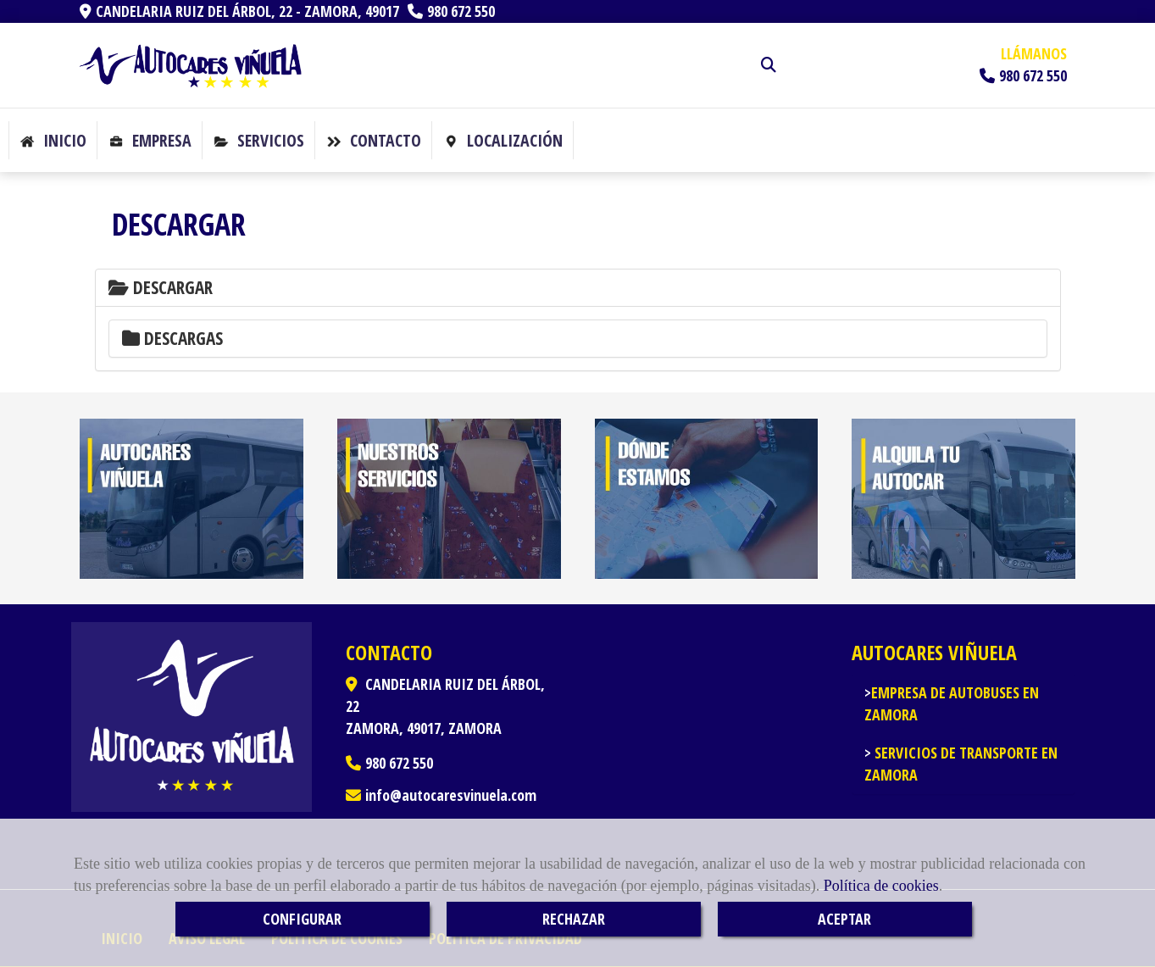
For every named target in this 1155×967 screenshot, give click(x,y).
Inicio (52, 140)
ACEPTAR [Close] (844, 919)
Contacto (373, 140)
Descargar (160, 287)
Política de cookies (881, 885)
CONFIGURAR (302, 919)
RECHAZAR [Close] (573, 919)
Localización (503, 140)
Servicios (259, 140)
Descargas (172, 338)
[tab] (578, 288)
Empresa (150, 140)
